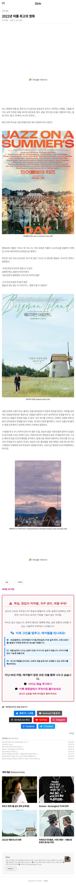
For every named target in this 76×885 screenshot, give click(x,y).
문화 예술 (4, 738)
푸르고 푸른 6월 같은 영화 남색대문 (11, 747)
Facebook (28, 726)
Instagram (59, 719)
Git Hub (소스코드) (20, 719)
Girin (38, 3)
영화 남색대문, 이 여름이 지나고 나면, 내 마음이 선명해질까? (18, 756)
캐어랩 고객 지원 (8, 589)
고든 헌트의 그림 (6, 744)
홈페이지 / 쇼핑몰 (24, 713)
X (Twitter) (46, 726)
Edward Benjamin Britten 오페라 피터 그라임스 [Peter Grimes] (20, 759)
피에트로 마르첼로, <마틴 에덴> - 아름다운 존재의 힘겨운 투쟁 (18, 754)
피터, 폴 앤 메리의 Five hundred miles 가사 (14, 742)
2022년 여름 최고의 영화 (8, 751)
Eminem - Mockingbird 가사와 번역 (12, 749)
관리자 (46, 881)
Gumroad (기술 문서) (49, 713)
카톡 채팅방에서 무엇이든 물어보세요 (40, 688)
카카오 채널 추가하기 (40, 684)
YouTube (41, 719)
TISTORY (39, 881)
